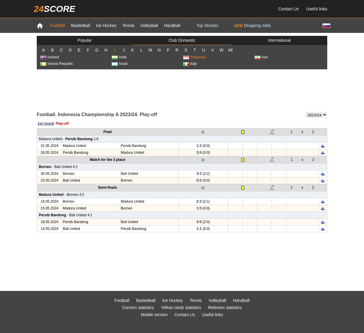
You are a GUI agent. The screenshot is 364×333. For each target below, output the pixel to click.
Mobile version (154, 314)
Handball (172, 25)
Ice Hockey (106, 25)
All (230, 50)
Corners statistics (138, 307)
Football (57, 25)
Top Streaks (207, 25)
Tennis (128, 25)
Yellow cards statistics (181, 307)
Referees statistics (225, 307)
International (279, 40)
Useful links (316, 9)
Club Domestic (181, 40)
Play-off (62, 123)
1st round (46, 123)
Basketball (80, 25)
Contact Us (288, 9)
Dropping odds (252, 25)
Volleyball (149, 25)
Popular (85, 40)
